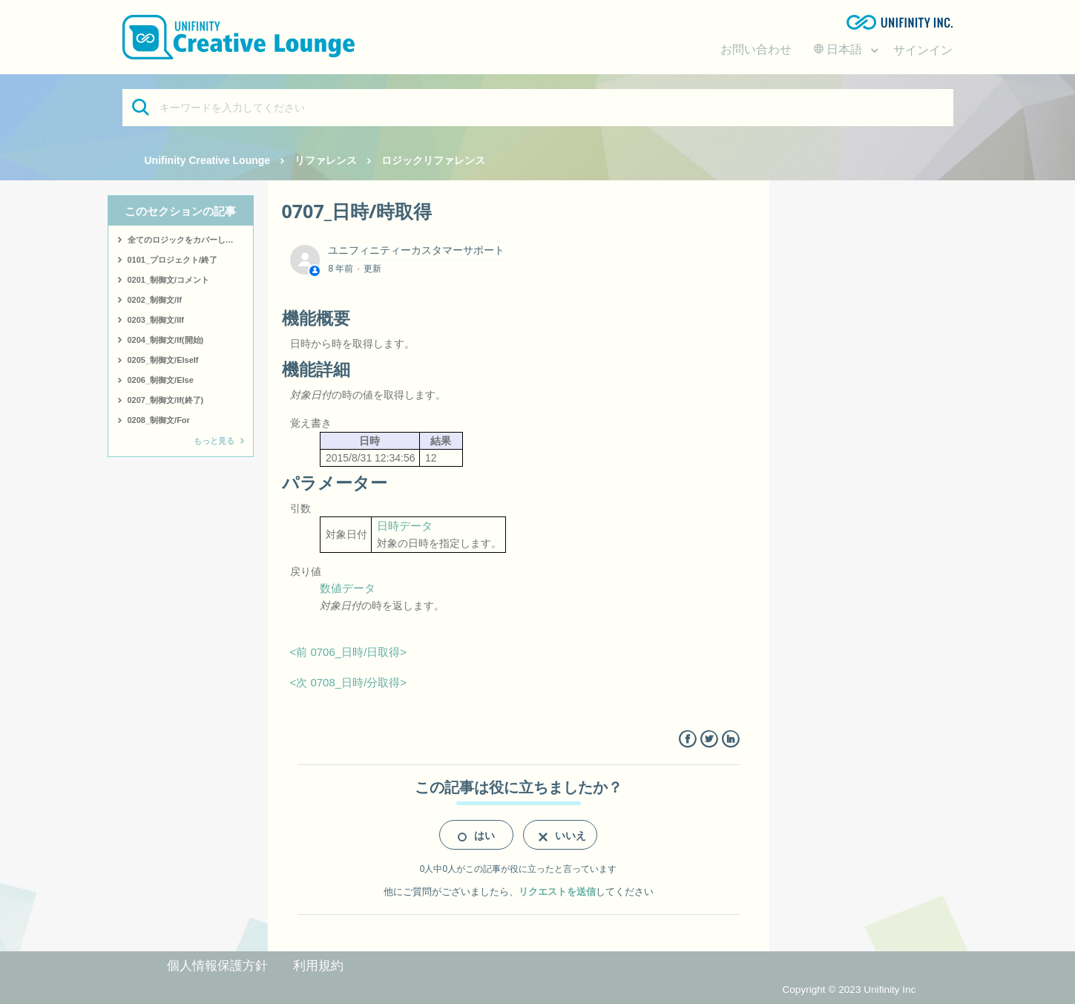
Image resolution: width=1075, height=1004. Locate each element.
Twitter (709, 739)
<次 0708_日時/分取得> (348, 682)
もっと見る (214, 440)
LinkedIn (730, 739)
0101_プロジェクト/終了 (173, 259)
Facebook (687, 739)
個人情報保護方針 (217, 966)
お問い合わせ (756, 49)
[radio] (476, 835)
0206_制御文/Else (161, 379)
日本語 (840, 49)
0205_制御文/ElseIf (163, 359)
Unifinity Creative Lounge (208, 160)
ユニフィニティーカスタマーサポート (416, 250)
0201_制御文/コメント (169, 279)
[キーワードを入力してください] (537, 107)
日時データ (405, 525)
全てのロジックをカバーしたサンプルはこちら (190, 239)
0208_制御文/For (159, 420)
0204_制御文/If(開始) (166, 339)
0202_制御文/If (155, 299)
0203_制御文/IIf (156, 319)
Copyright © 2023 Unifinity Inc (848, 989)
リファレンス (326, 160)
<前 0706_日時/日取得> (348, 652)
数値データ (347, 588)
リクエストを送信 (557, 891)
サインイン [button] (923, 50)
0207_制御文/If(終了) (166, 400)
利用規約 (318, 966)
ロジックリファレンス (433, 160)
